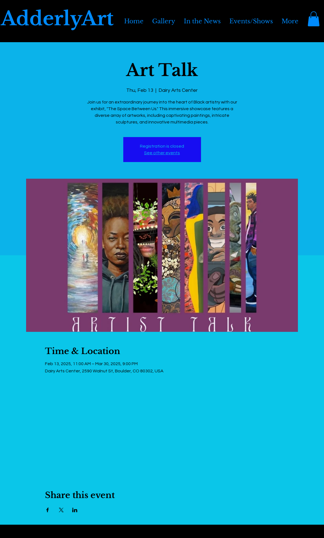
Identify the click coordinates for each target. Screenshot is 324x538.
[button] (313, 18)
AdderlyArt (57, 19)
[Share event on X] (61, 510)
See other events (162, 153)
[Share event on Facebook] (47, 510)
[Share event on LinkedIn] (74, 510)
